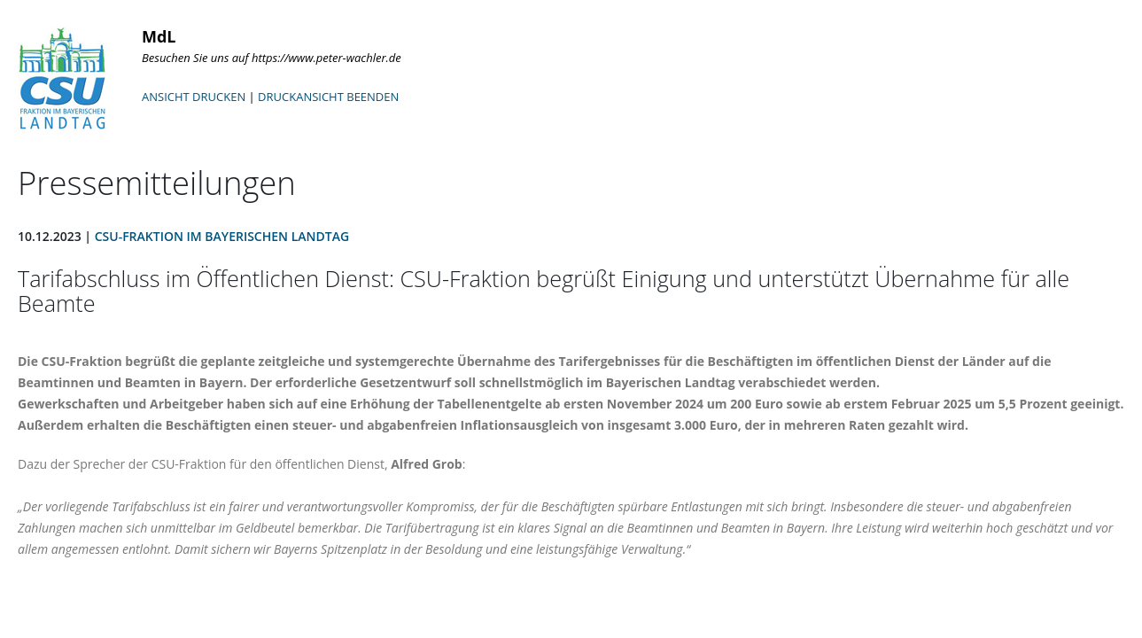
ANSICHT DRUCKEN (193, 97)
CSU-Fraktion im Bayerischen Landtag (222, 236)
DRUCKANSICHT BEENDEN (328, 97)
